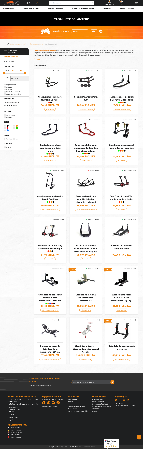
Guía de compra (13, 417)
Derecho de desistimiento (76, 406)
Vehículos (95, 409)
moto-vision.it (14, 435)
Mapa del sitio (72, 409)
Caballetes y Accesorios (11, 103)
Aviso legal (50, 447)
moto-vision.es (14, 437)
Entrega (70, 402)
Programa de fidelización (100, 404)
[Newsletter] (112, 382)
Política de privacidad (62, 447)
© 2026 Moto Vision (76, 447)
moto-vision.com (15, 432)
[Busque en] (51, 2)
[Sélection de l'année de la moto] (94, 31)
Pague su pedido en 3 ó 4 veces (125, 406)
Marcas (94, 411)
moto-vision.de (14, 430)
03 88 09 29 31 (12, 402)
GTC (69, 404)
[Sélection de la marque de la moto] (80, 31)
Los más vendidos (98, 399)
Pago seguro (119, 403)
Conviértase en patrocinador (101, 406)
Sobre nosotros (73, 399)
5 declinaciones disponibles (50, 310)
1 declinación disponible (86, 109)
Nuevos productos (98, 402)
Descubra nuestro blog (49, 406)
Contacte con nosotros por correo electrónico (23, 404)
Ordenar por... (7, 78)
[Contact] (28, 2)
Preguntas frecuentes (15, 420)
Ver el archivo (50, 109)
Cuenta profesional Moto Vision (78, 411)
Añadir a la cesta (86, 310)
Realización (90, 447)
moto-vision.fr (14, 427)
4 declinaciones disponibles (122, 109)
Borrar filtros (9, 61)
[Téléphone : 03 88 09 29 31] (36, 3)
